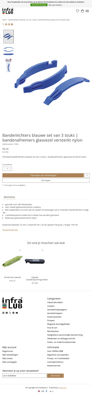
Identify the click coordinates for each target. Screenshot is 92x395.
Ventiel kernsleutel (12, 277)
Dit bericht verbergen (39, 5)
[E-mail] (24, 376)
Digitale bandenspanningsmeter (37, 278)
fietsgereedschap (10, 230)
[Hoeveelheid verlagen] (4, 168)
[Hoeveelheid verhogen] (9, 168)
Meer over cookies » (55, 5)
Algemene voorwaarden (58, 354)
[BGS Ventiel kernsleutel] (12, 261)
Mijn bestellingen (10, 354)
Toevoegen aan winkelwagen (43, 175)
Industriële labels (55, 302)
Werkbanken (53, 331)
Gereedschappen (54, 313)
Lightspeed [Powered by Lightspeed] (62, 388)
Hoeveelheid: (7, 164)
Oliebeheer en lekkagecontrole (61, 338)
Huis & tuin (52, 327)
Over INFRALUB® (55, 351)
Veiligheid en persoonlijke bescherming (65, 335)
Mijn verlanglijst (9, 362)
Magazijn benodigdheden (58, 324)
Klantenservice (53, 365)
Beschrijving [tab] (9, 197)
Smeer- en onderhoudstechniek (61, 342)
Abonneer (55, 375)
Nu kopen (46, 180)
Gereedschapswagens (57, 309)
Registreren (7, 351)
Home (4, 20)
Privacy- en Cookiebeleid (58, 358)
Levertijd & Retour (55, 362)
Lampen (51, 306)
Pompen (51, 320)
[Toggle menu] (87, 11)
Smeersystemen (54, 316)
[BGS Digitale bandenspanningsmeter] (35, 261)
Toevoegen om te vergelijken (14, 185)
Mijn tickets (7, 358)
